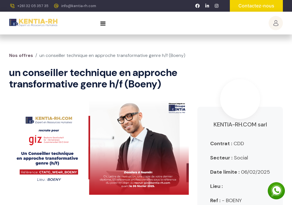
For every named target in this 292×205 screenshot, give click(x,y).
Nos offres (21, 55)
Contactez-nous (256, 6)
